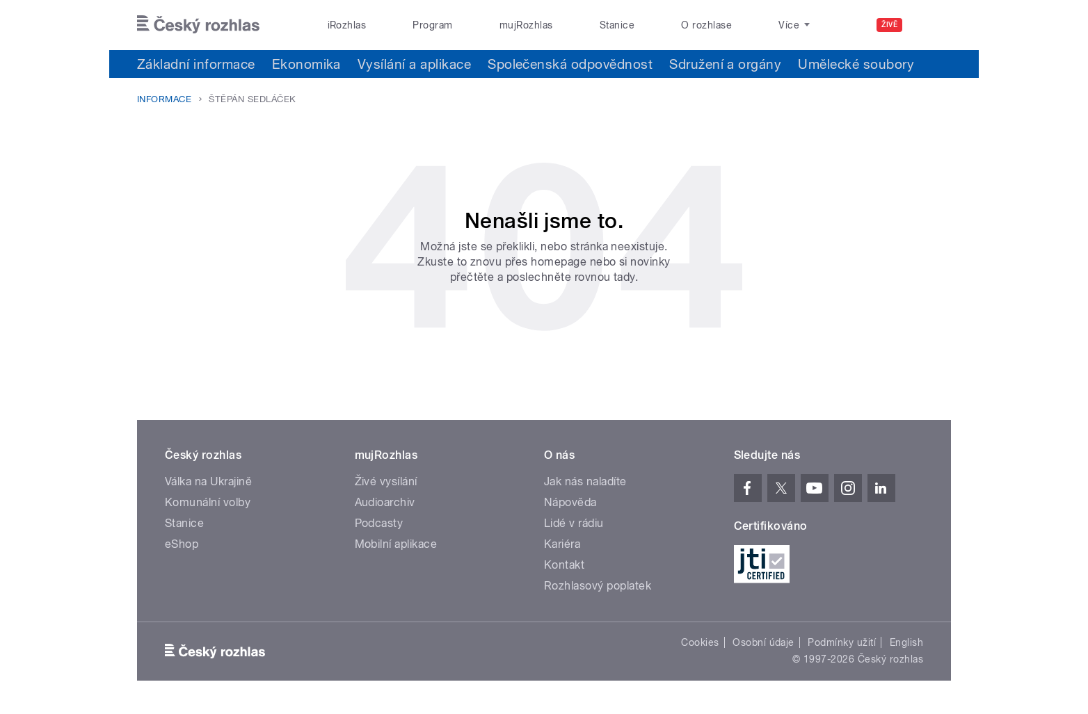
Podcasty (379, 523)
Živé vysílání (386, 481)
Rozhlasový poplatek (597, 585)
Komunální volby (207, 502)
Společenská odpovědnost (570, 64)
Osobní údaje (763, 642)
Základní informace (196, 64)
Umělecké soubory (856, 64)
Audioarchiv (385, 502)
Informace (164, 99)
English (906, 642)
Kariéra (562, 544)
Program (432, 25)
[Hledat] (932, 25)
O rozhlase (706, 25)
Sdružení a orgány (725, 64)
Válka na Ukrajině (208, 481)
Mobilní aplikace (396, 544)
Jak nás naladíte (585, 481)
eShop (181, 544)
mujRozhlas (526, 25)
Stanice (617, 25)
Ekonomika (306, 64)
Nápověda (570, 502)
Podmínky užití (842, 642)
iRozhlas (347, 25)
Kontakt (564, 564)
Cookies (700, 642)
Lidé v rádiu (574, 523)
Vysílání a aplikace (414, 64)
